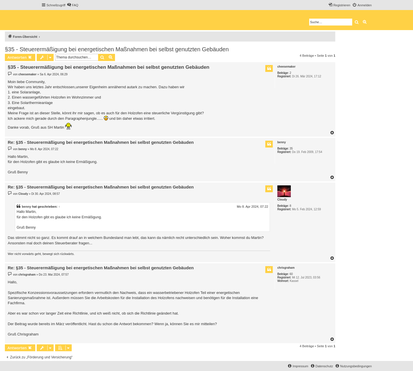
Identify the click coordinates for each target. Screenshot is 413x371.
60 (291, 274)
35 (291, 148)
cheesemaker (286, 66)
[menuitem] (72, 5)
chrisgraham (286, 267)
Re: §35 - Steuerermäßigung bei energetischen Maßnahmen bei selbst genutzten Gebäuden (101, 142)
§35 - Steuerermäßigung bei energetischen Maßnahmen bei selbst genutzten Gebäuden (117, 49)
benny (281, 142)
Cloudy (282, 199)
